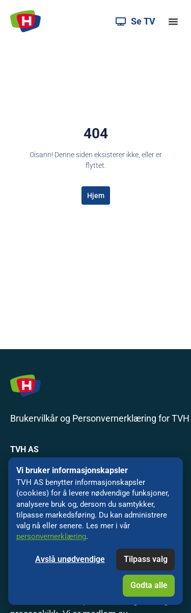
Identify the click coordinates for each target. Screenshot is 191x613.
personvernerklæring (51, 536)
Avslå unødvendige (70, 559)
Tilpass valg (146, 559)
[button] (173, 21)
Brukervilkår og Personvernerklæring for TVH (99, 418)
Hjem (95, 195)
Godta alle (149, 585)
